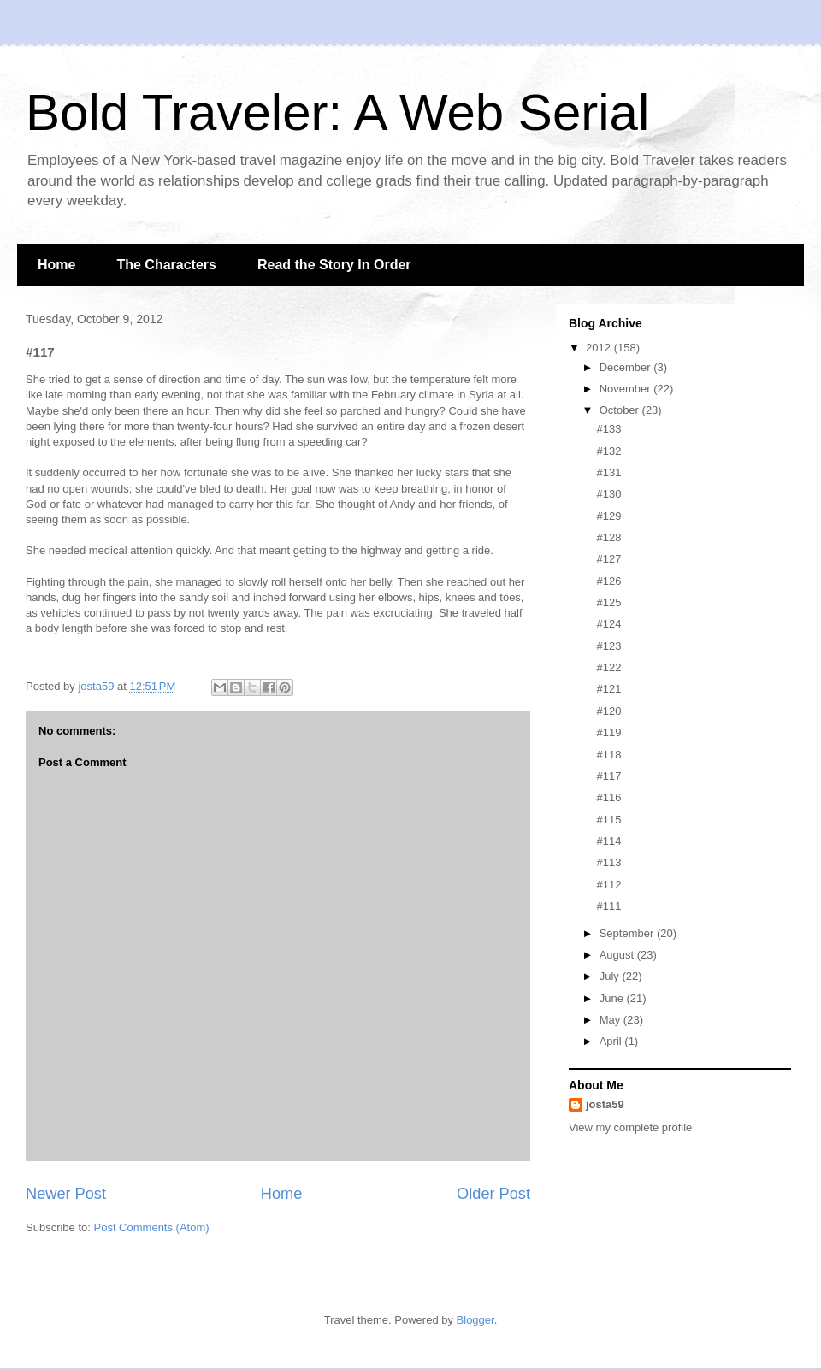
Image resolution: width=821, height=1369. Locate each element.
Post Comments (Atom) (152, 1227)
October (621, 410)
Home (56, 264)
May (611, 1019)
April (612, 1041)
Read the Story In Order (334, 264)
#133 (608, 428)
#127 (608, 558)
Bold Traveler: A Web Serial (337, 112)
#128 (608, 537)
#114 (608, 841)
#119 (608, 732)
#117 (608, 776)
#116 (608, 797)
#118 (608, 754)
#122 (608, 667)
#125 (608, 602)
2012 (600, 347)
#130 (608, 493)
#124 (608, 623)
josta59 (605, 1104)
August (618, 954)
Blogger (475, 1319)
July (611, 976)
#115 (608, 819)
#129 (608, 516)
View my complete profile (630, 1127)
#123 (608, 646)
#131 (608, 472)
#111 (608, 906)
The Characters (166, 264)
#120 (608, 711)
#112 (608, 884)
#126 (608, 581)
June (613, 998)
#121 (608, 688)
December (627, 367)
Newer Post (66, 1193)
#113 (608, 862)
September (628, 933)
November (627, 388)
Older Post (493, 1193)
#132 (608, 451)
